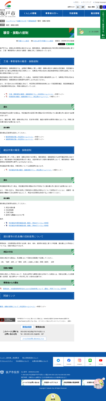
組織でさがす (21, 21)
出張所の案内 (91, 382)
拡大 (78, 7)
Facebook (69, 364)
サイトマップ (87, 2)
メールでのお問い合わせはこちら (33, 338)
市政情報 (73, 13)
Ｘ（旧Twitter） (58, 364)
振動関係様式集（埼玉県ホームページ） (20, 139)
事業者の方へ (51, 13)
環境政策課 (32, 21)
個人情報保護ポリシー (30, 358)
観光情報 (95, 13)
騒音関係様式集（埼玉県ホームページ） (20, 137)
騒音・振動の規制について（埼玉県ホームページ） (17, 306)
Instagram (79, 364)
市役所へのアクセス (51, 382)
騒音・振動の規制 (12, 25)
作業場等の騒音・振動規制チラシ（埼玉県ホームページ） (29, 96)
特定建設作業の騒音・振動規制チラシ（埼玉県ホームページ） (30, 170)
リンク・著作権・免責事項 (9, 358)
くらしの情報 (30, 13)
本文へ (77, 2)
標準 (83, 7)
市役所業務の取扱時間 (71, 382)
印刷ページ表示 (23, 41)
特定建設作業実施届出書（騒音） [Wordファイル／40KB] (28, 223)
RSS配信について (22, 361)
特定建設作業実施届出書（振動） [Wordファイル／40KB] (28, 225)
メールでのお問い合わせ (30, 382)
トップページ (11, 21)
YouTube (101, 364)
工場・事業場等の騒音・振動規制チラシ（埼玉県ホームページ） (31, 94)
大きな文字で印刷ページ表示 (43, 41)
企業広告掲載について (40, 361)
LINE (90, 364)
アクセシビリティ (6, 361)
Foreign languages (100, 2)
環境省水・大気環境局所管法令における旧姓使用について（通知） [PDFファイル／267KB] (34, 289)
